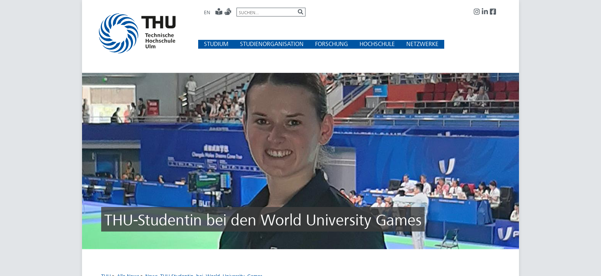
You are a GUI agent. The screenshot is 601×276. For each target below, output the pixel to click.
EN (207, 12)
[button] (216, 43)
